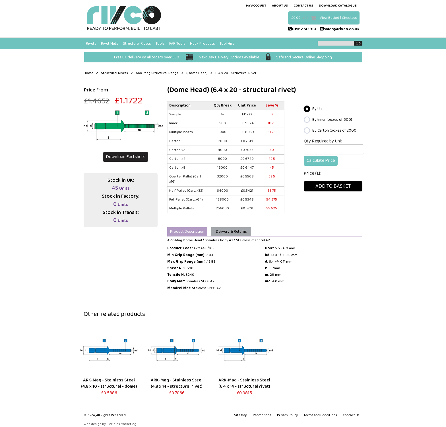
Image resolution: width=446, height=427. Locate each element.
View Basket (329, 18)
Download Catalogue (338, 5)
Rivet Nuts (109, 43)
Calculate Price (321, 160)
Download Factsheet (125, 156)
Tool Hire (227, 43)
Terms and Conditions (320, 415)
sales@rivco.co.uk (340, 29)
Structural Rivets (137, 43)
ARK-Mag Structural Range (157, 73)
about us (280, 5)
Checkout (349, 18)
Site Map (240, 415)
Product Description (187, 231)
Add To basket (333, 186)
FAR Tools (177, 43)
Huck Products (202, 43)
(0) (305, 18)
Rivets (91, 43)
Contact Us (351, 415)
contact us (303, 5)
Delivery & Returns (231, 231)
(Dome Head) (197, 73)
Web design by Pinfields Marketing (110, 424)
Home (88, 73)
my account (256, 5)
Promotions (262, 415)
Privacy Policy (287, 415)
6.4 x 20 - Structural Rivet (236, 73)
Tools (160, 43)
